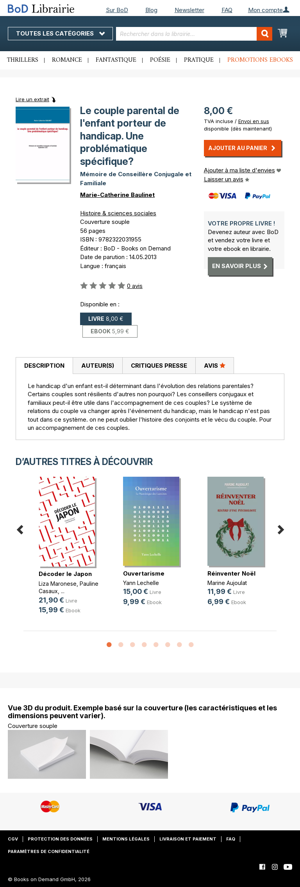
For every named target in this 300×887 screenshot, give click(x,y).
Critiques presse (159, 365)
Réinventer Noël (231, 573)
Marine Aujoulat (227, 582)
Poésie (160, 60)
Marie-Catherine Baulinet (117, 195)
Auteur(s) (97, 365)
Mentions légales (126, 839)
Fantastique (116, 60)
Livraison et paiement (187, 839)
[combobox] (194, 34)
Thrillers (22, 60)
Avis (214, 365)
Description (44, 365)
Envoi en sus (253, 121)
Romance (67, 60)
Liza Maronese (58, 583)
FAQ (226, 10)
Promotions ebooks (260, 60)
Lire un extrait (32, 99)
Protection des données (60, 839)
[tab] (44, 365)
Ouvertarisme (143, 573)
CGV (13, 839)
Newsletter (189, 10)
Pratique (199, 60)
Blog (151, 10)
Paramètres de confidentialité (48, 851)
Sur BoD (117, 10)
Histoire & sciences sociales (118, 213)
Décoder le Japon (65, 574)
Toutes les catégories (60, 33)
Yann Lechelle (141, 582)
